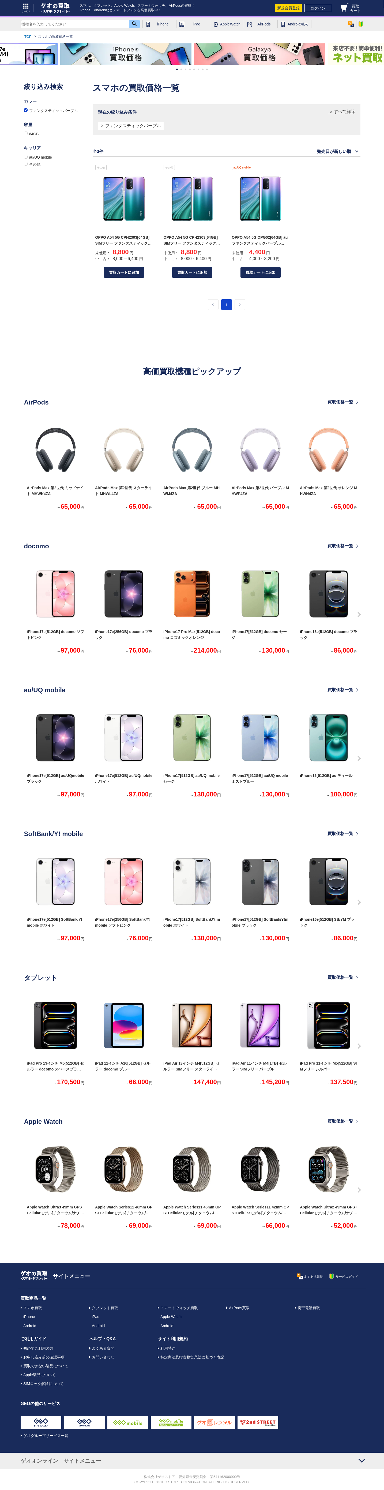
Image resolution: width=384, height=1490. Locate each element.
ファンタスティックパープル (133, 125)
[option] (126, 54)
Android (29, 1326)
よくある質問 (103, 1348)
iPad (196, 24)
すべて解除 (344, 112)
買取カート (355, 8)
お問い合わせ (103, 1357)
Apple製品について (39, 1375)
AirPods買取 (239, 1308)
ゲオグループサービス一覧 (45, 1435)
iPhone (163, 24)
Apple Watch (230, 24)
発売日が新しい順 (334, 151)
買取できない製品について (45, 1366)
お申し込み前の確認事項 (44, 1357)
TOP (28, 37)
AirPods (263, 24)
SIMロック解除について (43, 1384)
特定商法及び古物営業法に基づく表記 (192, 1357)
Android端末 (298, 24)
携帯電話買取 (309, 1308)
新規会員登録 (288, 8)
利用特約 (167, 1348)
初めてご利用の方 (38, 1348)
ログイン (317, 8)
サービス (26, 8)
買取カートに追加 (124, 272)
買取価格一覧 (340, 402)
